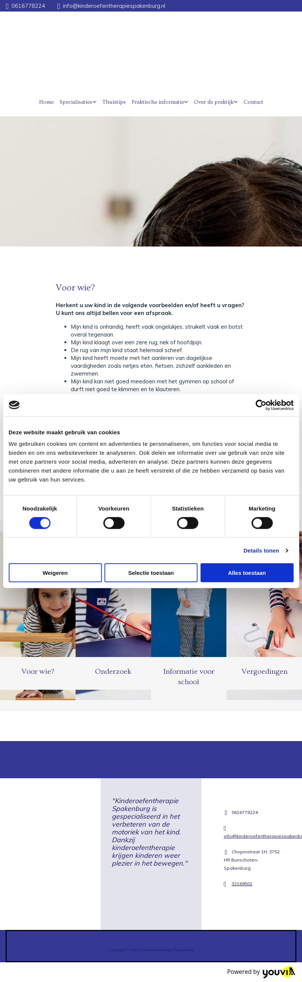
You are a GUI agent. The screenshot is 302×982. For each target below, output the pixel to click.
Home (46, 102)
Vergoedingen (264, 671)
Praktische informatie (158, 102)
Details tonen (261, 550)
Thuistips (114, 102)
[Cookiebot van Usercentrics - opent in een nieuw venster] (260, 404)
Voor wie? (37, 671)
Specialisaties (76, 102)
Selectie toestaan (151, 573)
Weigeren (54, 573)
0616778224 (28, 5)
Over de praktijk (213, 102)
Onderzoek (113, 671)
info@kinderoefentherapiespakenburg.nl (114, 5)
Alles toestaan (247, 573)
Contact (253, 102)
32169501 (242, 883)
